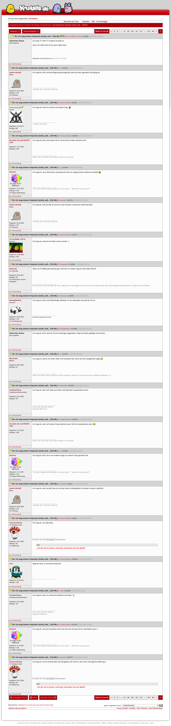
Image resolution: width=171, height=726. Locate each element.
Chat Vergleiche (133, 723)
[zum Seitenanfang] (15, 64)
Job (151, 723)
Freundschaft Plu (94, 723)
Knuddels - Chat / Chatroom (138, 708)
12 (136, 31)
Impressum (145, 723)
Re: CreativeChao (64, 419)
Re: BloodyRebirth (63, 329)
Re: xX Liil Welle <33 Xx (73, 36)
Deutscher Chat (23, 723)
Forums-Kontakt (122, 708)
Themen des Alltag (32, 25)
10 (128, 31)
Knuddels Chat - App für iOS (64, 723)
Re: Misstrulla (62, 385)
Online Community (120, 723)
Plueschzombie (48, 705)
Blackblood (22, 705)
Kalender (85, 22)
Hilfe (93, 22)
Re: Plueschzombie (64, 136)
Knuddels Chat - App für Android (41, 723)
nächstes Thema (48, 697)
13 (141, 31)
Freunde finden (81, 723)
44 (153, 31)
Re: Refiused (62, 296)
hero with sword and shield (34, 705)
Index (33, 697)
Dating (110, 723)
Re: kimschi (61, 200)
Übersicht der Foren (71, 22)
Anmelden (33, 19)
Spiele (104, 723)
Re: (59, 68)
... (121, 31)
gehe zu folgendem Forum (112, 705)
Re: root (60, 591)
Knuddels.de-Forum (16, 25)
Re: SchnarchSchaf (64, 559)
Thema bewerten (31, 31)
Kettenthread (46, 25)
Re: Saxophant (62, 264)
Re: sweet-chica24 (63, 102)
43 (149, 31)
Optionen (15, 31)
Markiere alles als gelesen (17, 708)
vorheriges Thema (18, 697)
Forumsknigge (101, 22)
